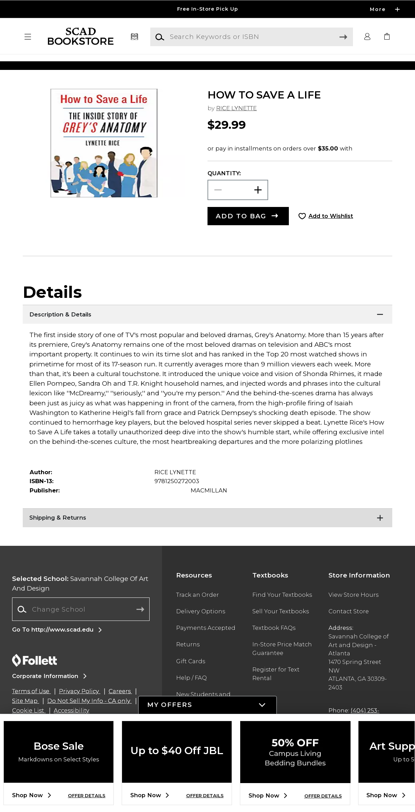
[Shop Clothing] (72, 65)
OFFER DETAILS (86, 795)
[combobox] (81, 625)
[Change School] (81, 624)
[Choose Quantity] (238, 205)
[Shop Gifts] (342, 65)
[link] (387, 37)
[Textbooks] (134, 37)
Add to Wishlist (330, 231)
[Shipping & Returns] (207, 532)
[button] (28, 37)
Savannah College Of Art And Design (80, 599)
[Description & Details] (207, 329)
